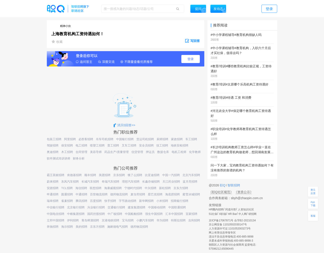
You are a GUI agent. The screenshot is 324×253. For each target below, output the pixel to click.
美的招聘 (81, 226)
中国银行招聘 (125, 139)
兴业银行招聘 (96, 207)
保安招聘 (67, 145)
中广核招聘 (115, 214)
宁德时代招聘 (133, 188)
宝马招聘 (128, 220)
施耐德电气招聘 (117, 226)
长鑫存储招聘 (151, 181)
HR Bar (232, 214)
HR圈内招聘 (216, 209)
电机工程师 (179, 152)
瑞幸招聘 (52, 201)
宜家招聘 (191, 214)
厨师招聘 (162, 139)
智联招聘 (233, 185)
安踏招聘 (52, 188)
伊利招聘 (73, 220)
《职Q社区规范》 (221, 192)
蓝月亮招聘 (190, 181)
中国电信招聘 (55, 214)
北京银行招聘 (76, 207)
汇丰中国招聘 (174, 214)
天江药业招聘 (171, 181)
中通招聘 (81, 194)
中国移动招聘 (157, 207)
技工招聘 (162, 145)
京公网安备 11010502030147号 (228, 224)
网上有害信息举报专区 (222, 232)
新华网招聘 (146, 201)
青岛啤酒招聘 (90, 220)
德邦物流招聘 (119, 194)
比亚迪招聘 (152, 175)
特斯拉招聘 (178, 220)
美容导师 (96, 152)
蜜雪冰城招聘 (191, 194)
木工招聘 (67, 152)
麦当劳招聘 (137, 194)
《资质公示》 (243, 192)
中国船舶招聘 (133, 214)
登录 (190, 59)
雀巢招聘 (67, 201)
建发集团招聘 (136, 207)
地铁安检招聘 (179, 145)
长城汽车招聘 (90, 181)
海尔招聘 (67, 226)
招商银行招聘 (179, 201)
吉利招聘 (194, 220)
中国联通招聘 (177, 207)
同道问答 (230, 209)
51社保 (213, 214)
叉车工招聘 (129, 145)
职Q (223, 185)
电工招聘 (81, 145)
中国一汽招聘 (171, 175)
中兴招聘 (150, 188)
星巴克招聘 (155, 194)
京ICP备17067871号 (221, 220)
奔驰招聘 (52, 226)
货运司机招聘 (145, 139)
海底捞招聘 (172, 194)
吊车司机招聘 (104, 139)
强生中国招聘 (154, 214)
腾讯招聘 (81, 201)
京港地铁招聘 (110, 220)
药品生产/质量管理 (116, 152)
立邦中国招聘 (55, 220)
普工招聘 (113, 145)
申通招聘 (52, 194)
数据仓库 (163, 152)
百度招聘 (96, 201)
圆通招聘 (67, 194)
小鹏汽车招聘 (145, 220)
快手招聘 (110, 201)
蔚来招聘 (52, 181)
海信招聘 (81, 188)
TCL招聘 (67, 188)
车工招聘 (191, 139)
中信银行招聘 (55, 207)
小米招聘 (162, 201)
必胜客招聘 (86, 139)
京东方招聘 (180, 188)
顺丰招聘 (90, 175)
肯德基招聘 (74, 175)
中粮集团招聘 (76, 214)
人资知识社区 (246, 209)
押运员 (150, 152)
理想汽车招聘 (131, 181)
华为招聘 (162, 220)
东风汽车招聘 (70, 181)
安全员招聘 (146, 145)
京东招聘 (119, 175)
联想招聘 (95, 188)
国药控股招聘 (96, 214)
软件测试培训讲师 (58, 158)
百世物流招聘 (99, 194)
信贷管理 (137, 152)
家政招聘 (177, 139)
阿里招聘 (70, 139)
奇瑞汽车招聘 (110, 181)
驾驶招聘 (52, 145)
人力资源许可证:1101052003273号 (230, 228)
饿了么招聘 (135, 175)
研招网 (252, 214)
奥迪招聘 (52, 152)
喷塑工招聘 (97, 145)
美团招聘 (104, 175)
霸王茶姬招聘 (55, 175)
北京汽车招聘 (191, 175)
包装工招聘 (54, 139)
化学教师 (195, 152)
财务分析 (79, 158)
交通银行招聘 (116, 207)
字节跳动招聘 (127, 201)
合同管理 (81, 152)
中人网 (242, 214)
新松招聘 (165, 188)
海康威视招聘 (113, 188)
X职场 (222, 214)
